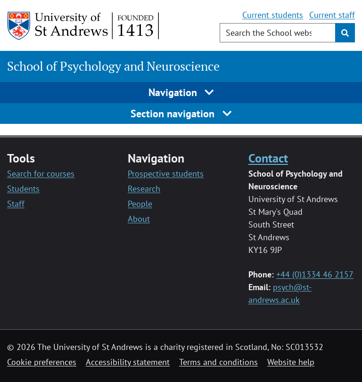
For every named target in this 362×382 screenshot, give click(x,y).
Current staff (332, 14)
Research (144, 188)
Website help (290, 362)
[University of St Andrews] (83, 26)
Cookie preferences (41, 362)
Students (23, 188)
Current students (272, 14)
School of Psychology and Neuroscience (113, 66)
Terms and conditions (218, 362)
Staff (16, 203)
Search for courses (40, 173)
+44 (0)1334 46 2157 (315, 274)
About (139, 218)
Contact (268, 158)
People (140, 203)
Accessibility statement (128, 362)
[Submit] (345, 32)
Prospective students (166, 173)
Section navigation (181, 113)
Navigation (181, 92)
